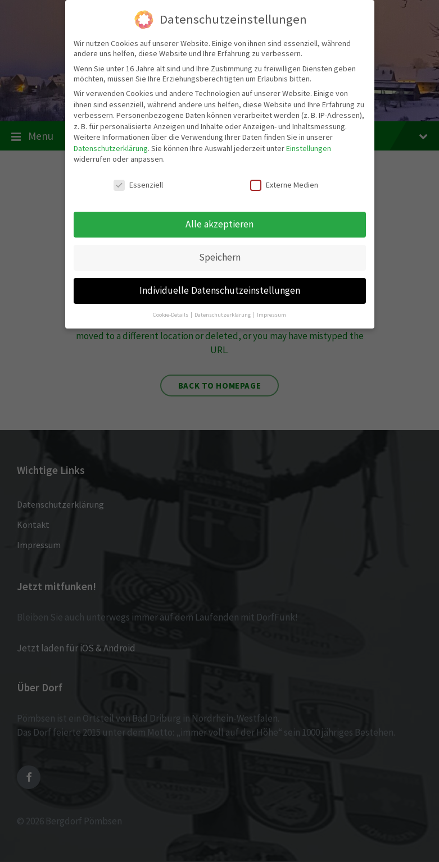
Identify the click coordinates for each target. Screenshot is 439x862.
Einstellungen (308, 147)
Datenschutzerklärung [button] (223, 313)
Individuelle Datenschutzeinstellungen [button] (219, 289)
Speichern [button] (220, 256)
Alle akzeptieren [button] (219, 223)
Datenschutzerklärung (111, 147)
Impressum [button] (271, 313)
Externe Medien (284, 184)
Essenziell (138, 184)
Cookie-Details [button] (171, 313)
